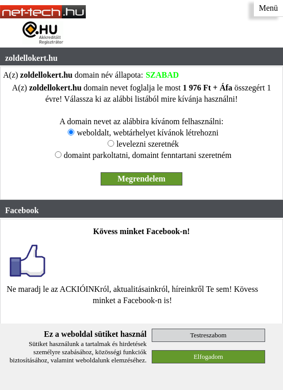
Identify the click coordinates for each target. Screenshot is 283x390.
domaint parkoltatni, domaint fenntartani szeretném (147, 155)
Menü (268, 8)
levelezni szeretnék (147, 144)
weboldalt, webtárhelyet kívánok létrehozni (147, 132)
